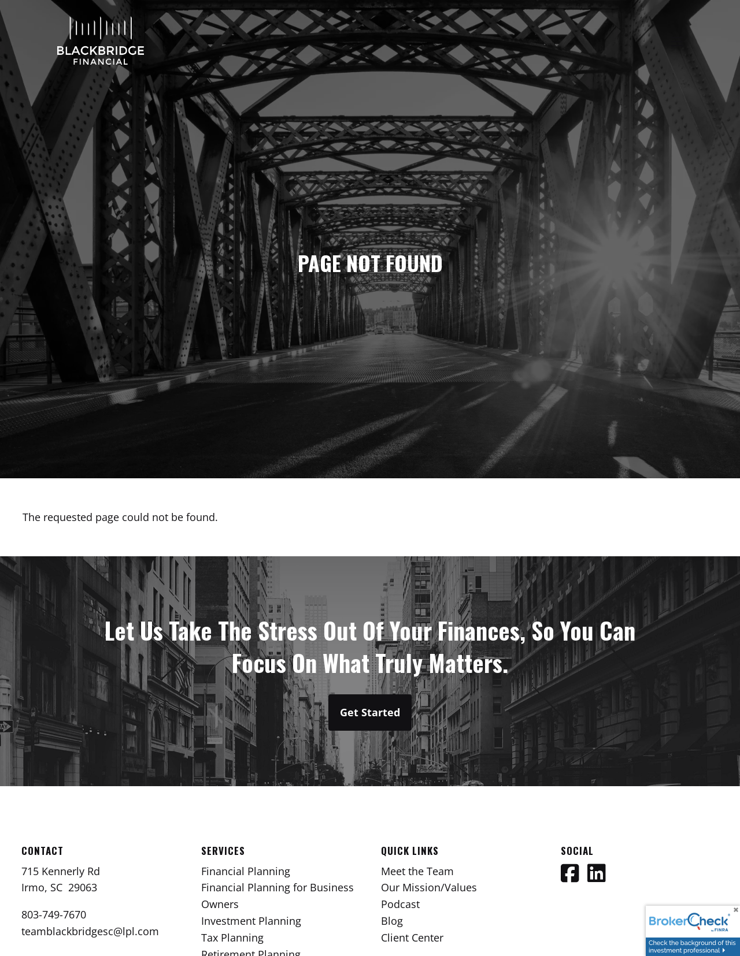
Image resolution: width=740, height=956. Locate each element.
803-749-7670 (53, 914)
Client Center (412, 937)
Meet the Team (417, 871)
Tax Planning (232, 937)
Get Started (370, 712)
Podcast (400, 904)
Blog (392, 921)
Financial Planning (245, 871)
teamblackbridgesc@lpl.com (90, 931)
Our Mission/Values (429, 887)
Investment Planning (251, 921)
